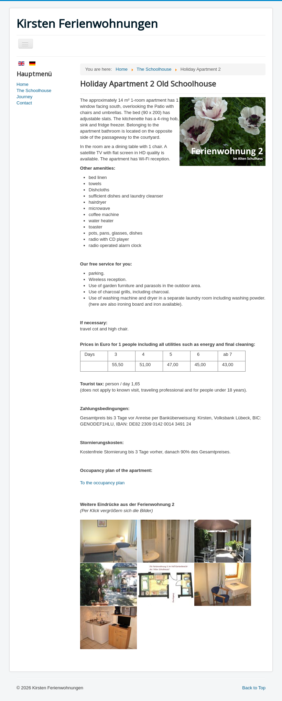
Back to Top (253, 687)
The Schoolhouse (34, 90)
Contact (24, 102)
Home (23, 84)
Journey (24, 96)
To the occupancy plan (102, 482)
